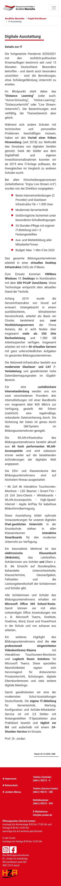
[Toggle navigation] (53, 8)
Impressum (10, 778)
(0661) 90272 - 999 (43, 803)
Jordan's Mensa (13, 792)
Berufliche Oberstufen (14, 19)
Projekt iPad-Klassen (37, 19)
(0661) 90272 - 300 (43, 792)
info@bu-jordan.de (42, 815)
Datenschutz (11, 785)
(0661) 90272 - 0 (41, 780)
